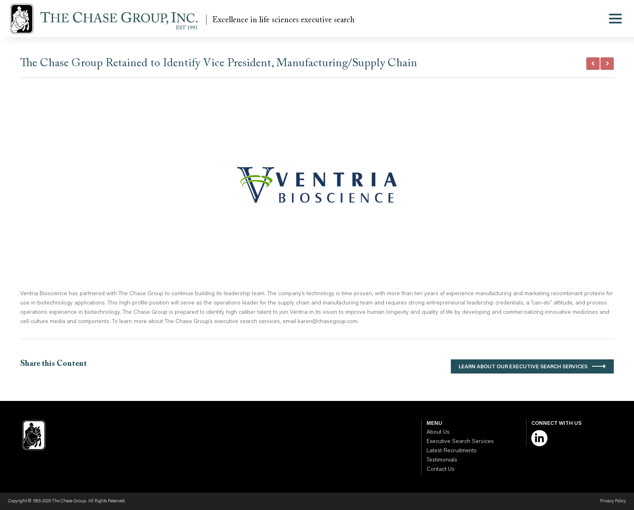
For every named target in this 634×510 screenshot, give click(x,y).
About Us (438, 432)
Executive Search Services (460, 442)
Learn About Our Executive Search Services (523, 366)
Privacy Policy (613, 501)
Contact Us (440, 469)
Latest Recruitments (452, 451)
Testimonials (442, 460)
